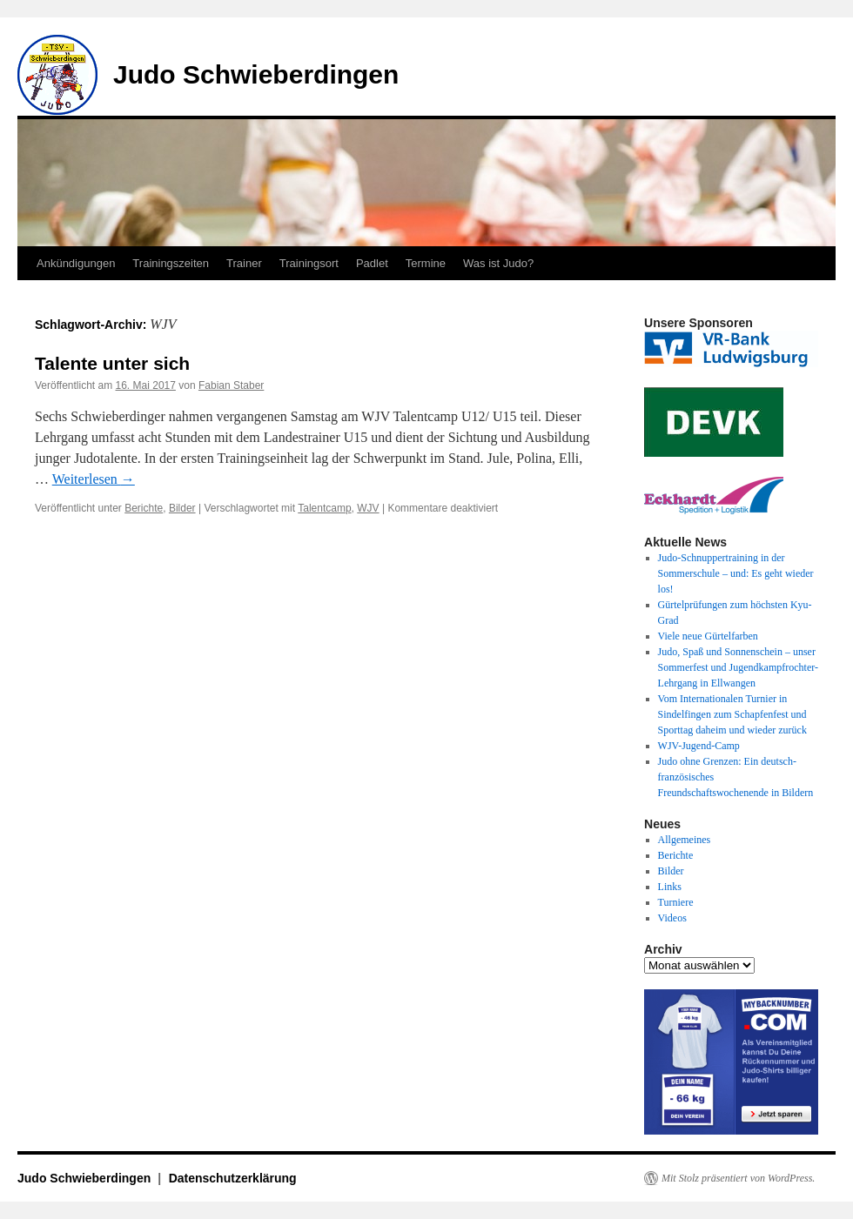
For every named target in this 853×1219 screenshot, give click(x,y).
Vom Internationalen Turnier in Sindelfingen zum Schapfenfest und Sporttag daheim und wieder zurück (732, 714)
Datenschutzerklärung (233, 1178)
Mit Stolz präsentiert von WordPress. (738, 1178)
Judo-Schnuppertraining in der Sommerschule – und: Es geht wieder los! (736, 573)
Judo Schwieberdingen (256, 74)
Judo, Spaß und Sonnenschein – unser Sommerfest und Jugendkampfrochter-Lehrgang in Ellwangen (738, 667)
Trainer (244, 263)
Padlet (372, 263)
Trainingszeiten (170, 263)
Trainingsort (309, 263)
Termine (426, 263)
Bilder (182, 508)
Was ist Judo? (498, 263)
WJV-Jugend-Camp (699, 746)
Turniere (676, 902)
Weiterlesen (93, 479)
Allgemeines (684, 840)
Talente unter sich (112, 363)
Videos (672, 918)
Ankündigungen (76, 263)
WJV (368, 508)
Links (670, 887)
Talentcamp (324, 508)
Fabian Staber (231, 385)
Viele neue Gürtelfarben (708, 636)
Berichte (143, 508)
